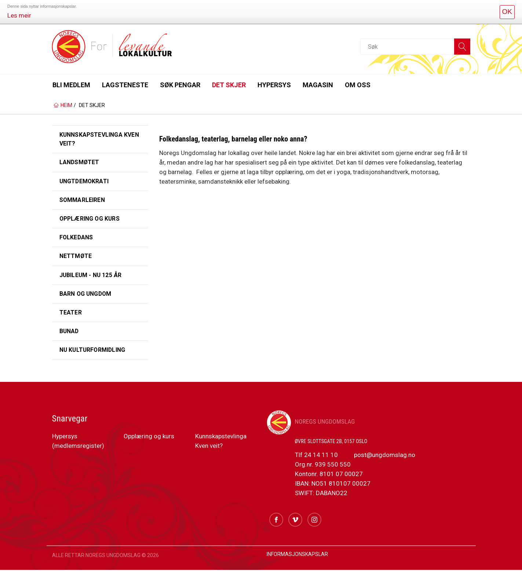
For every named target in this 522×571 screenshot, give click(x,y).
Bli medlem (71, 85)
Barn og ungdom (86, 294)
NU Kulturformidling (93, 351)
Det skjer (229, 85)
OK (507, 11)
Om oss (357, 85)
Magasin (318, 85)
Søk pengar (180, 85)
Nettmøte (75, 256)
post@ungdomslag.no (384, 456)
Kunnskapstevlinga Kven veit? (99, 139)
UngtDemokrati (84, 181)
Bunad (69, 332)
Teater (70, 313)
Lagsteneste (125, 85)
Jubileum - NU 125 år (91, 275)
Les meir (19, 15)
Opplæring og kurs (90, 218)
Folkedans (76, 238)
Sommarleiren (82, 200)
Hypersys (274, 85)
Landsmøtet (79, 162)
